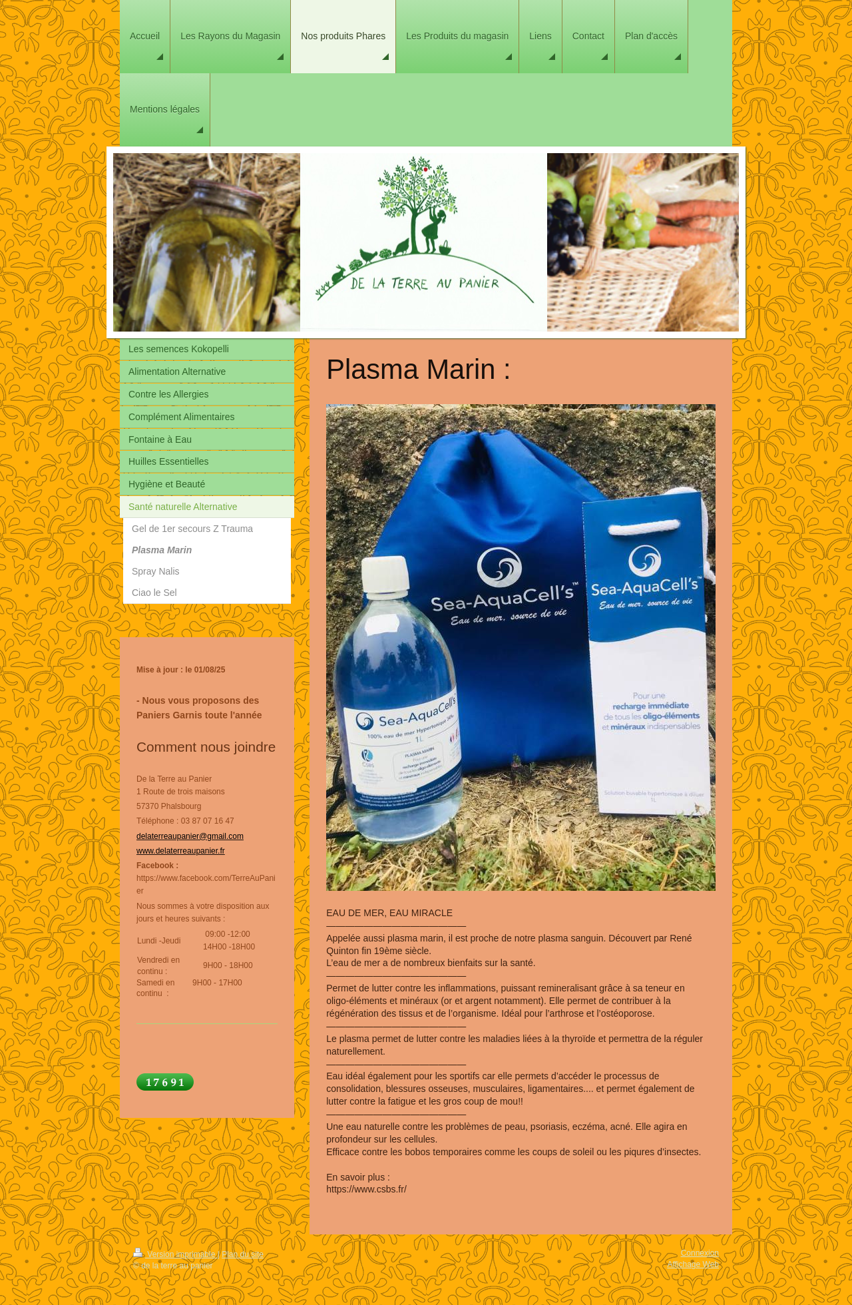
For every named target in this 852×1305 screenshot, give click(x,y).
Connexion (700, 1253)
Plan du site (243, 1254)
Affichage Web (693, 1264)
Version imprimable (175, 1254)
